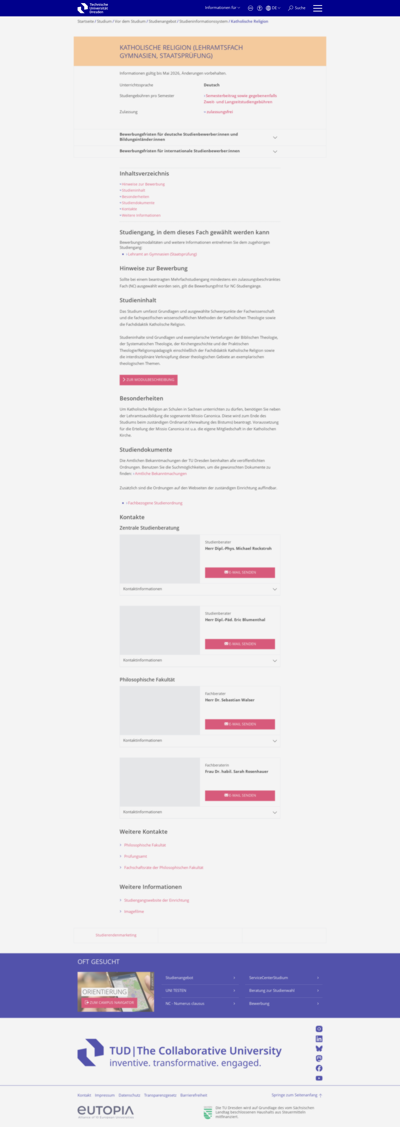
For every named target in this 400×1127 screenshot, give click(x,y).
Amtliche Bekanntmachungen (161, 474)
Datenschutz (129, 1096)
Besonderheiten (135, 197)
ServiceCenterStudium (268, 978)
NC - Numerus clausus (185, 1004)
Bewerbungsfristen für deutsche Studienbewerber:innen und (179, 137)
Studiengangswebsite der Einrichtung (156, 901)
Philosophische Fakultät (145, 845)
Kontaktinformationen (142, 589)
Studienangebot (179, 978)
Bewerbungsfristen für (180, 151)
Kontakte (129, 209)
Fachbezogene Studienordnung (155, 503)
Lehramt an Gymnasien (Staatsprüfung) (162, 255)
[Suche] (296, 8)
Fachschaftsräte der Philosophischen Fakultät (163, 868)
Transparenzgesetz (160, 1096)
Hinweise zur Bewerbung (143, 184)
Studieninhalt (133, 190)
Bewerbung (259, 1004)
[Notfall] (250, 8)
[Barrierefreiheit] (259, 8)
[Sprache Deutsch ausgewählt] (273, 8)
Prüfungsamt (135, 857)
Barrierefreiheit (193, 1096)
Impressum (105, 1096)
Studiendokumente (138, 203)
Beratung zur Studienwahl (272, 991)
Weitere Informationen (141, 215)
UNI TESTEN (176, 991)
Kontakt (84, 1096)
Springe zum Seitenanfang (294, 1095)
